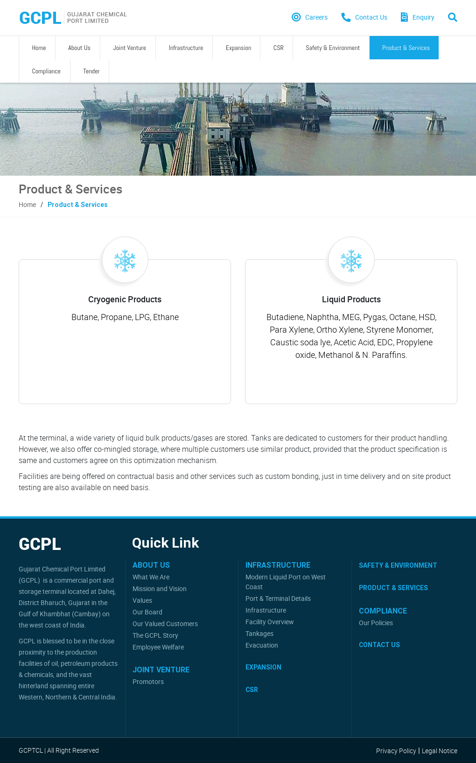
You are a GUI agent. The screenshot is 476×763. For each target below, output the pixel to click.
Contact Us (379, 645)
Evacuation (261, 645)
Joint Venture (101, 47)
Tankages (259, 633)
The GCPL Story (155, 635)
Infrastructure (146, 47)
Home (32, 47)
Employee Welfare (158, 646)
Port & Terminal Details (278, 598)
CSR (217, 47)
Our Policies (376, 622)
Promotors (148, 681)
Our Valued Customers (165, 623)
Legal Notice (439, 750)
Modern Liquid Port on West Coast (285, 581)
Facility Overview (269, 621)
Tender (407, 47)
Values (142, 600)
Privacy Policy (396, 750)
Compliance (373, 47)
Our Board (147, 611)
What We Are (151, 576)
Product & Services (324, 47)
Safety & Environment (261, 47)
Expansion (187, 47)
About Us (61, 47)
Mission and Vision (160, 588)
